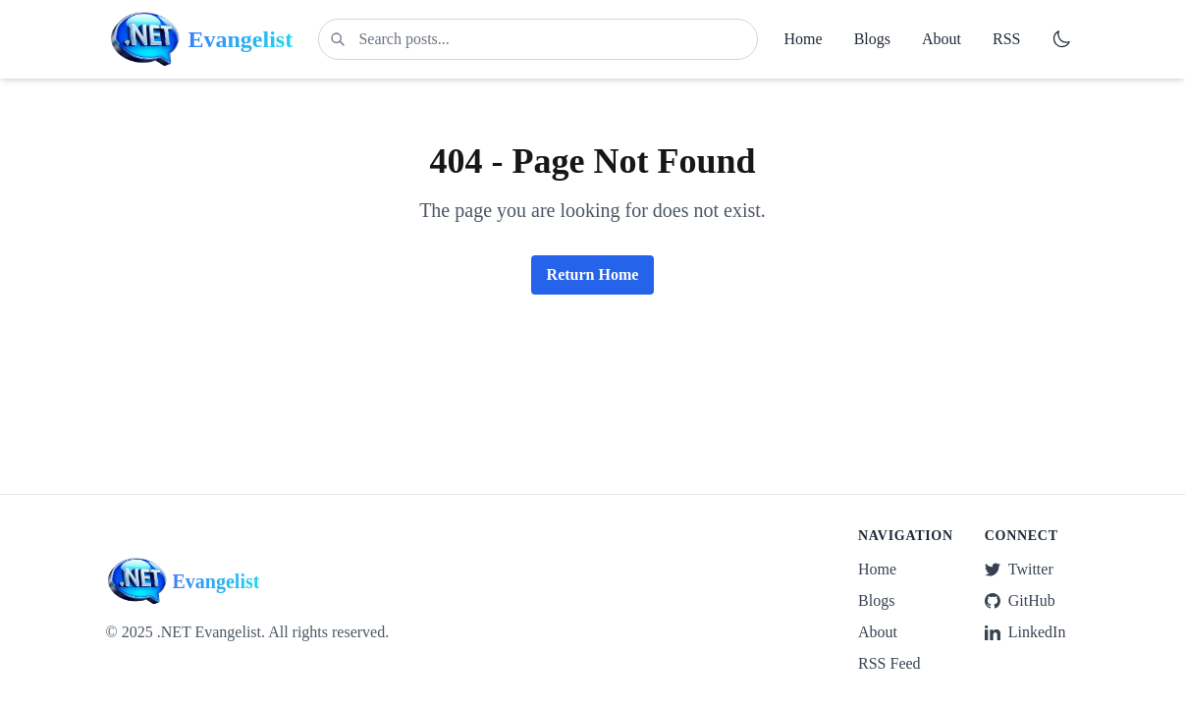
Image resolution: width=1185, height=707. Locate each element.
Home (803, 38)
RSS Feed (889, 663)
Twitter (1019, 569)
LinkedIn (1025, 632)
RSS (1006, 38)
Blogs (872, 38)
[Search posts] (538, 39)
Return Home (593, 274)
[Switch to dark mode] (1061, 39)
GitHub (1020, 600)
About (941, 38)
